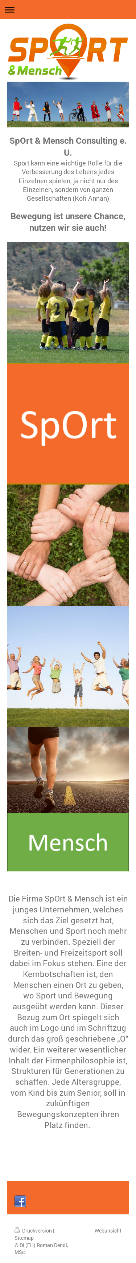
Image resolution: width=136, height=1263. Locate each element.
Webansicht (108, 1230)
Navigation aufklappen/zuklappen (68, 9)
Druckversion (34, 1230)
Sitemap (24, 1237)
